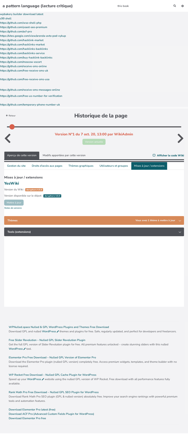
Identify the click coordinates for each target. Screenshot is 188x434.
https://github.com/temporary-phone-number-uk (30, 104)
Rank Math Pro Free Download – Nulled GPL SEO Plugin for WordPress (54, 393)
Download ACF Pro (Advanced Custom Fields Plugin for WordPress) (51, 414)
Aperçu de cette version (22, 156)
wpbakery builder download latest (21, 14)
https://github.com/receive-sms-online (23, 66)
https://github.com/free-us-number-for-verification (31, 96)
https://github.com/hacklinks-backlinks (24, 49)
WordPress (49, 332)
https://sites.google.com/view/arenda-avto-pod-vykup (33, 36)
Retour (11, 115)
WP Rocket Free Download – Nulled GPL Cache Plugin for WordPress (52, 375)
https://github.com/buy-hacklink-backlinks (26, 57)
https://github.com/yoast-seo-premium (23, 27)
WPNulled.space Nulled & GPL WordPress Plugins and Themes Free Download (59, 328)
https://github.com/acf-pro (16, 31)
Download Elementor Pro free (27, 419)
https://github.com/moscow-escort (21, 62)
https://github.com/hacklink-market (21, 40)
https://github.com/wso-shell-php (20, 23)
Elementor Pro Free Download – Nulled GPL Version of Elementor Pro (52, 358)
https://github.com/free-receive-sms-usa (24, 79)
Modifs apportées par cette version (64, 156)
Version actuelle (94, 142)
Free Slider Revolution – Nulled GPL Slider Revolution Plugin (47, 341)
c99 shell (5, 18)
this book (122, 6)
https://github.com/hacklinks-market (22, 44)
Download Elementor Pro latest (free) (32, 410)
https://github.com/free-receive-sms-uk (24, 70)
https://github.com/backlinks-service (22, 53)
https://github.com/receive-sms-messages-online (30, 90)
